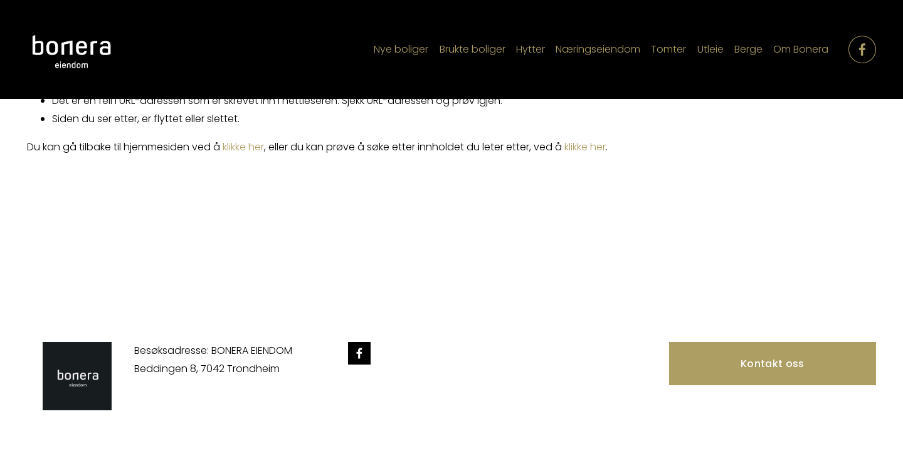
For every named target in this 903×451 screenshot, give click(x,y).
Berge (748, 49)
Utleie (710, 49)
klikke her (243, 147)
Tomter (668, 49)
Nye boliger (401, 49)
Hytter (530, 49)
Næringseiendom (598, 49)
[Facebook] (862, 49)
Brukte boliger (472, 49)
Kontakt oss (773, 363)
